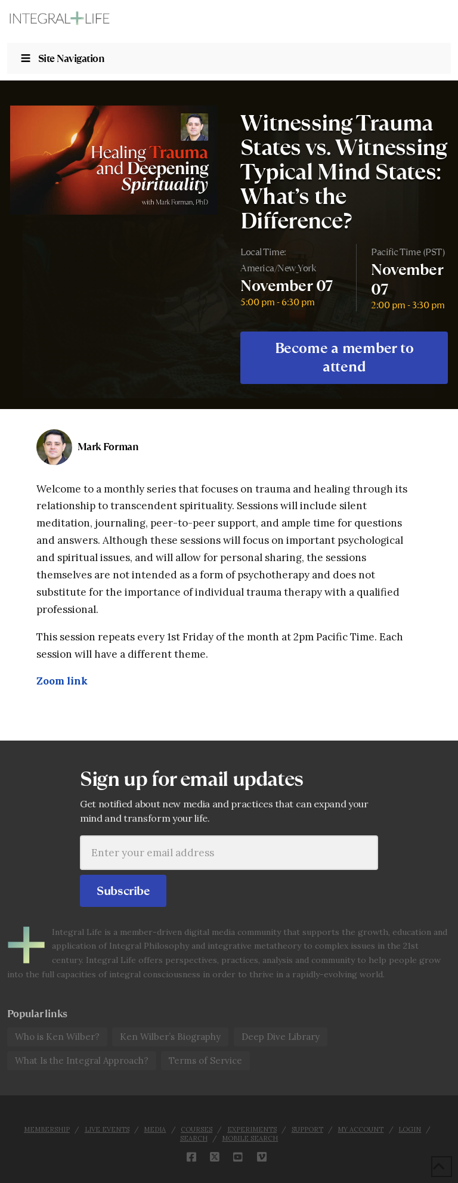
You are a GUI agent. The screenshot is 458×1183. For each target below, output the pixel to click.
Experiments (252, 1129)
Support (307, 1129)
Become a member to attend (344, 357)
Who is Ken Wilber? (57, 1036)
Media (155, 1129)
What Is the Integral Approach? (81, 1060)
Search (194, 1138)
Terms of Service (205, 1060)
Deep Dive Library (281, 1036)
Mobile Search (250, 1138)
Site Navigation (62, 58)
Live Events (107, 1129)
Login (409, 1129)
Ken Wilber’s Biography (170, 1036)
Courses (196, 1129)
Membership (47, 1129)
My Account (360, 1129)
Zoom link (62, 680)
